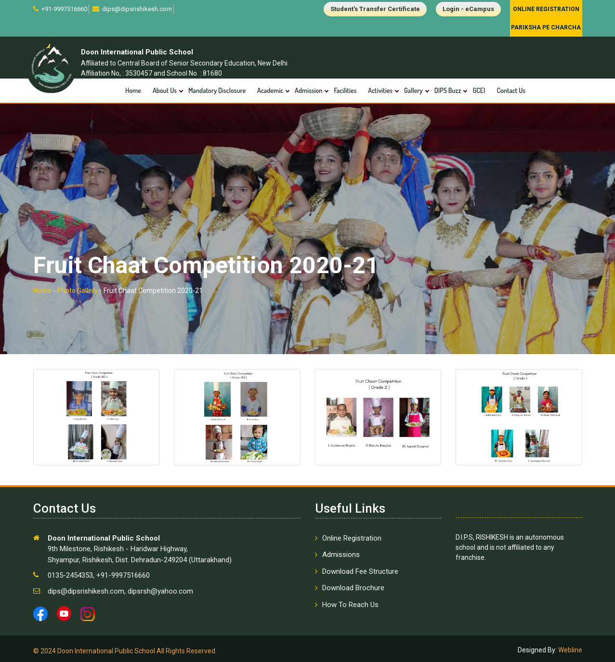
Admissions (341, 554)
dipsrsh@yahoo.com (159, 591)
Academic (270, 90)
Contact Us (511, 90)
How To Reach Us (350, 604)
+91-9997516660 (63, 9)
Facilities (345, 90)
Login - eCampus (468, 9)
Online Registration (546, 9)
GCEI (478, 90)
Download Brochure (353, 587)
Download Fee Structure (360, 571)
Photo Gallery (77, 290)
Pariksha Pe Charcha (546, 27)
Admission (308, 90)
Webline (569, 650)
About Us (165, 90)
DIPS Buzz (447, 90)
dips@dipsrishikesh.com (136, 9)
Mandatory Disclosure (217, 90)
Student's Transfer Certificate (375, 9)
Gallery (413, 90)
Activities (380, 90)
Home (133, 90)
